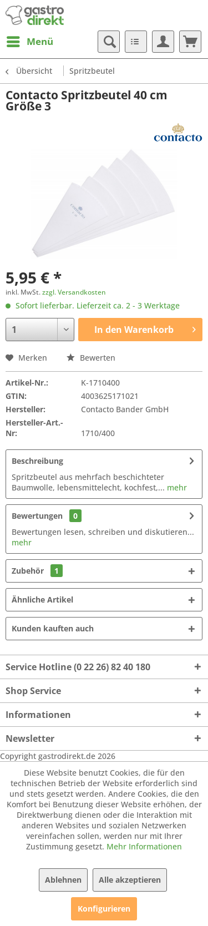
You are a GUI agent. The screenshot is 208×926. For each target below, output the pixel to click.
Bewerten (91, 357)
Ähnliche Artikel (42, 599)
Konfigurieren (104, 908)
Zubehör (37, 570)
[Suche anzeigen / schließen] (109, 42)
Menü (30, 40)
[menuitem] (29, 42)
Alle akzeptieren (130, 879)
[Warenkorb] (190, 42)
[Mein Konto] (163, 42)
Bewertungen (37, 515)
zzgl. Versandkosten (74, 292)
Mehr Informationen (144, 846)
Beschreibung (37, 461)
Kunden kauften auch (53, 628)
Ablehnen (63, 879)
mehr (176, 487)
